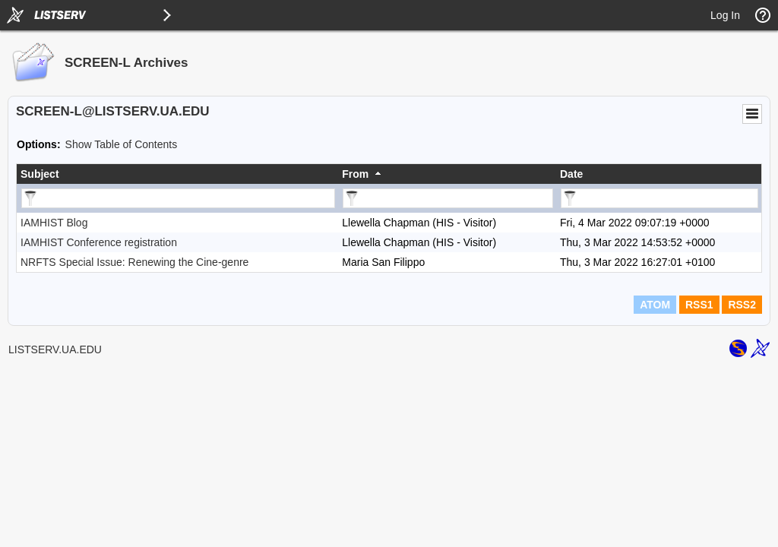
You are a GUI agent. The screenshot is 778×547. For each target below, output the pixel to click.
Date (571, 174)
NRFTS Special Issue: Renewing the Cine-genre (134, 262)
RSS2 (742, 305)
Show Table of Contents (121, 144)
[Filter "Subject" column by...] (178, 198)
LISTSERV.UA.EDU (55, 349)
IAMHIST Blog (54, 223)
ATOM (655, 305)
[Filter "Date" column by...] (659, 198)
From (355, 174)
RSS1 (699, 305)
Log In (725, 15)
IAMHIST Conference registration (99, 242)
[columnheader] (177, 174)
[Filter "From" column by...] (448, 198)
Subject (40, 174)
